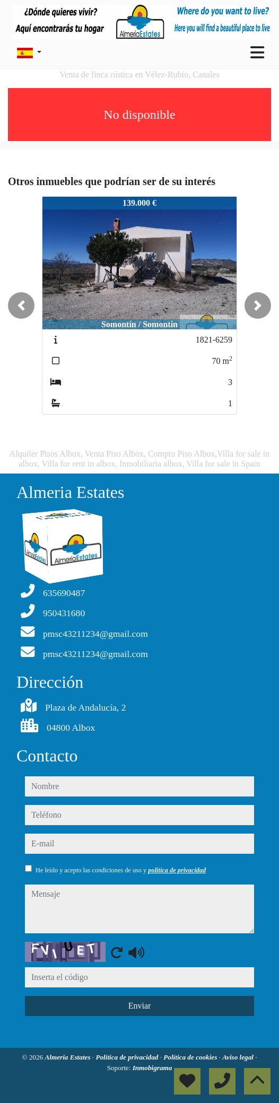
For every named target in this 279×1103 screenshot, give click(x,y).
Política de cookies (191, 1057)
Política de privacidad (127, 1057)
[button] (21, 305)
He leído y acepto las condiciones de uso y (121, 870)
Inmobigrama (152, 1068)
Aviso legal (238, 1057)
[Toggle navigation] (257, 52)
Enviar (139, 1005)
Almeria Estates (68, 1057)
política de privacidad (177, 870)
